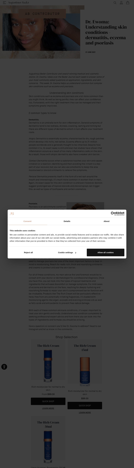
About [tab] (106, 221)
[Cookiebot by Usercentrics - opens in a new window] (112, 213)
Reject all (28, 252)
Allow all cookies (105, 252)
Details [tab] (67, 221)
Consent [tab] (27, 221)
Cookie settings (67, 252)
